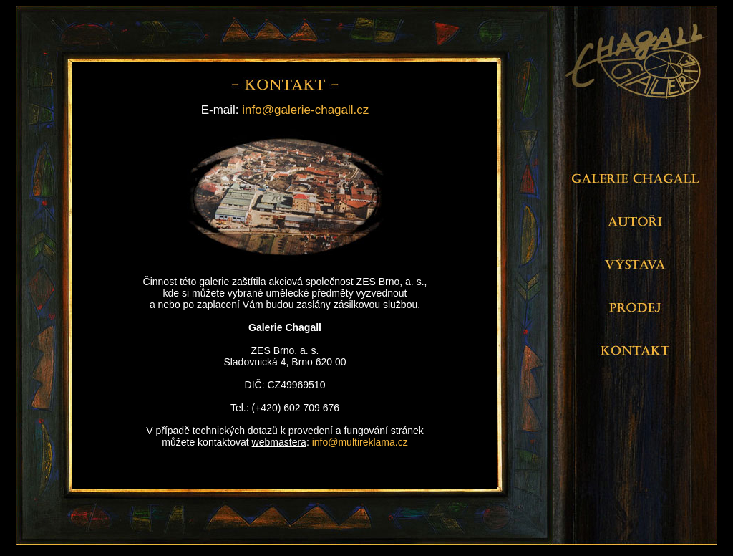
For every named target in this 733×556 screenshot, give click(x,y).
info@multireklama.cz (360, 442)
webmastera (279, 442)
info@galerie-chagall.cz (305, 110)
